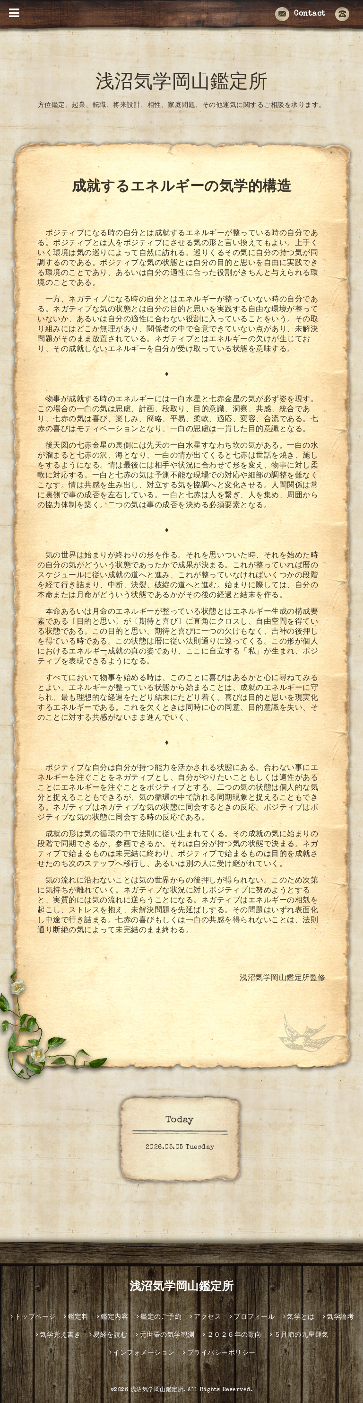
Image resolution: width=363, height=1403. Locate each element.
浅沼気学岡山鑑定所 (181, 83)
